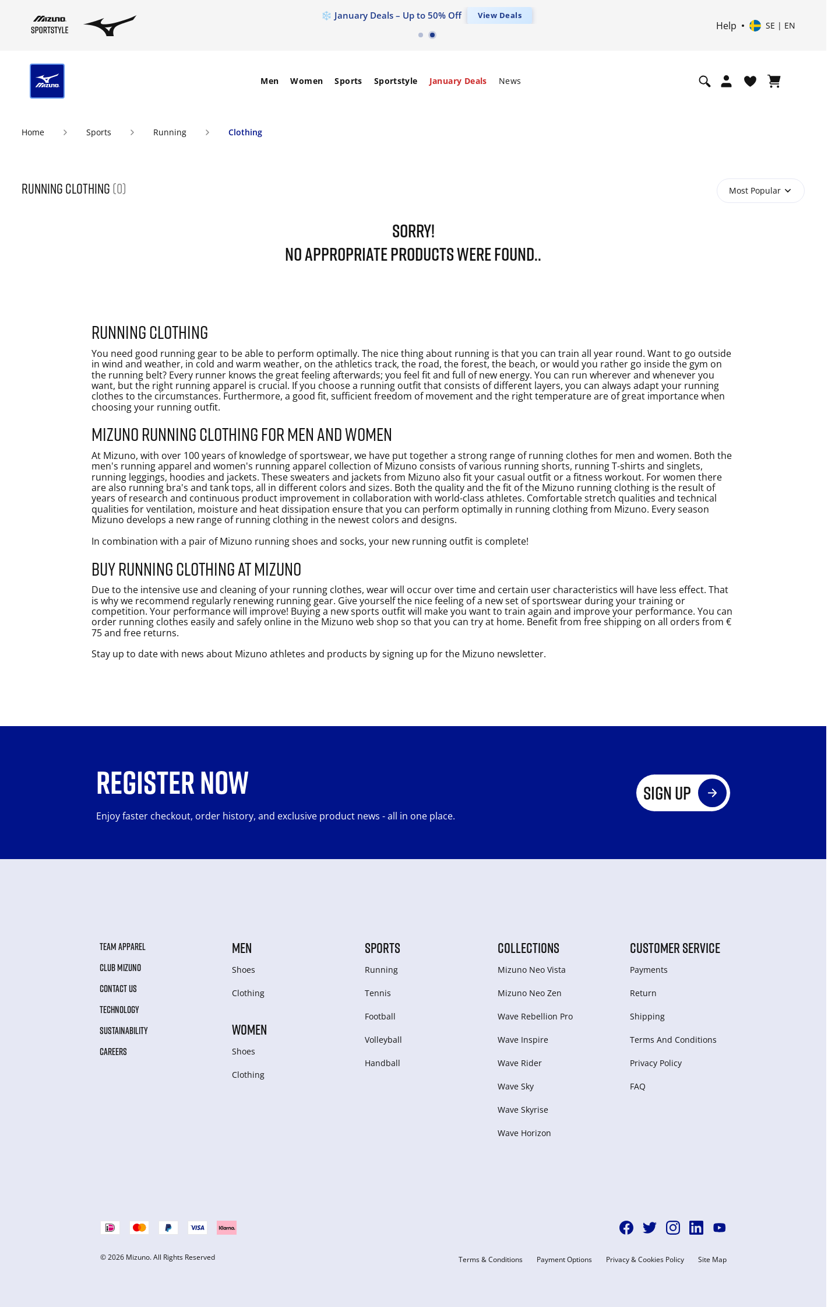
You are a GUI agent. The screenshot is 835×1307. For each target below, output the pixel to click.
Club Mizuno (120, 967)
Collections (528, 948)
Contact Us (118, 988)
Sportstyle (396, 80)
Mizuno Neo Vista (532, 969)
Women (306, 80)
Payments (649, 969)
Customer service (675, 948)
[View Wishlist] (750, 81)
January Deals (458, 80)
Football (380, 1016)
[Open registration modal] (726, 81)
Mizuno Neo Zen (530, 992)
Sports (348, 80)
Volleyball (383, 1039)
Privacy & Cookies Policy (645, 1260)
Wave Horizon (524, 1132)
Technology (119, 1009)
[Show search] (704, 81)
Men (269, 80)
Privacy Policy (656, 1062)
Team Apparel (123, 946)
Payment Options (564, 1260)
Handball (382, 1062)
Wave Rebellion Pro (535, 1016)
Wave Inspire (523, 1039)
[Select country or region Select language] (772, 25)
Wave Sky (516, 1086)
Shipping (647, 1016)
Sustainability (124, 1030)
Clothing (245, 132)
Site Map (712, 1260)
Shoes (243, 969)
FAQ (638, 1086)
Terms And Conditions (673, 1039)
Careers (113, 1051)
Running (169, 132)
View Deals (500, 15)
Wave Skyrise (523, 1109)
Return (643, 992)
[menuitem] (269, 81)
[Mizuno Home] (50, 24)
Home (33, 132)
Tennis (378, 992)
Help (726, 25)
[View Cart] (774, 81)
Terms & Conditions (491, 1260)
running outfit (443, 541)
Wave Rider (520, 1062)
